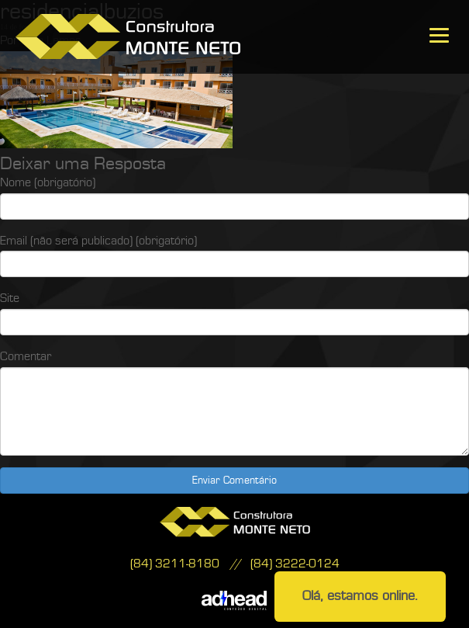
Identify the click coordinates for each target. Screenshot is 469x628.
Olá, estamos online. (360, 596)
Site (9, 298)
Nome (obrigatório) (47, 182)
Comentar (25, 356)
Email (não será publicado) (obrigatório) (98, 241)
